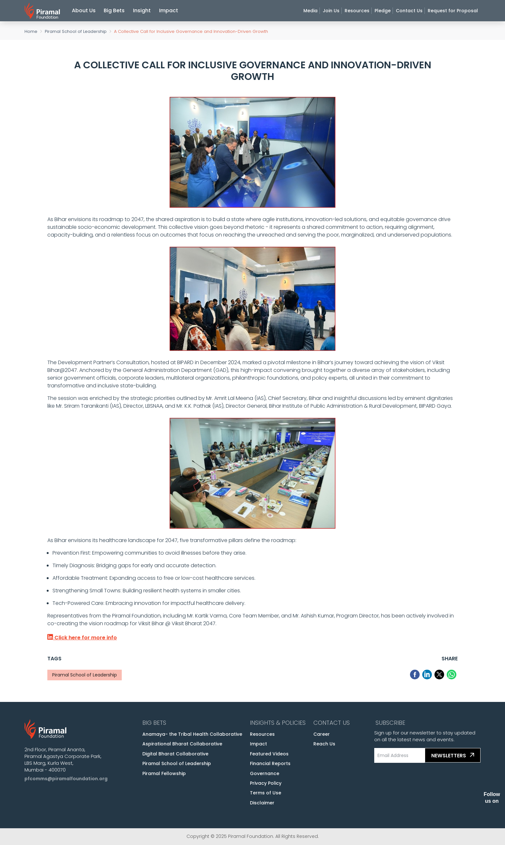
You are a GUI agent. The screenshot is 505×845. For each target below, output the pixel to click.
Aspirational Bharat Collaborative (182, 744)
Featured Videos (269, 754)
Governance (264, 773)
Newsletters (453, 755)
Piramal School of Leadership (76, 31)
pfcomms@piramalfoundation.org (66, 778)
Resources (357, 11)
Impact (168, 11)
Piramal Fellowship (164, 773)
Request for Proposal (453, 11)
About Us (84, 11)
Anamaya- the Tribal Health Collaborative (192, 734)
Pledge (383, 11)
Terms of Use (265, 793)
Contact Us (409, 11)
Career (321, 734)
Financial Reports (270, 763)
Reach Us (324, 744)
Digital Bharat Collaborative (175, 754)
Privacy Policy (265, 783)
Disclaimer (262, 803)
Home (30, 31)
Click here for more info (82, 637)
